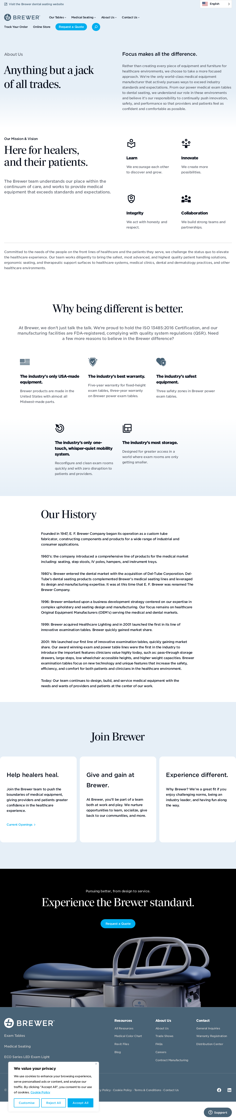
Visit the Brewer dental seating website (36, 4)
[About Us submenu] (116, 17)
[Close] (96, 1064)
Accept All (80, 1103)
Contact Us (171, 1090)
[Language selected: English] (216, 4)
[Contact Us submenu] (139, 17)
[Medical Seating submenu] (95, 17)
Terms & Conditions (147, 1090)
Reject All (53, 1103)
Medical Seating (17, 1046)
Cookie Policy (40, 1092)
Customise (27, 1103)
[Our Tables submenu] (65, 17)
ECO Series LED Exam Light (27, 1057)
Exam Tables (14, 1036)
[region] (53, 1087)
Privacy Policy (101, 1090)
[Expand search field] (96, 27)
